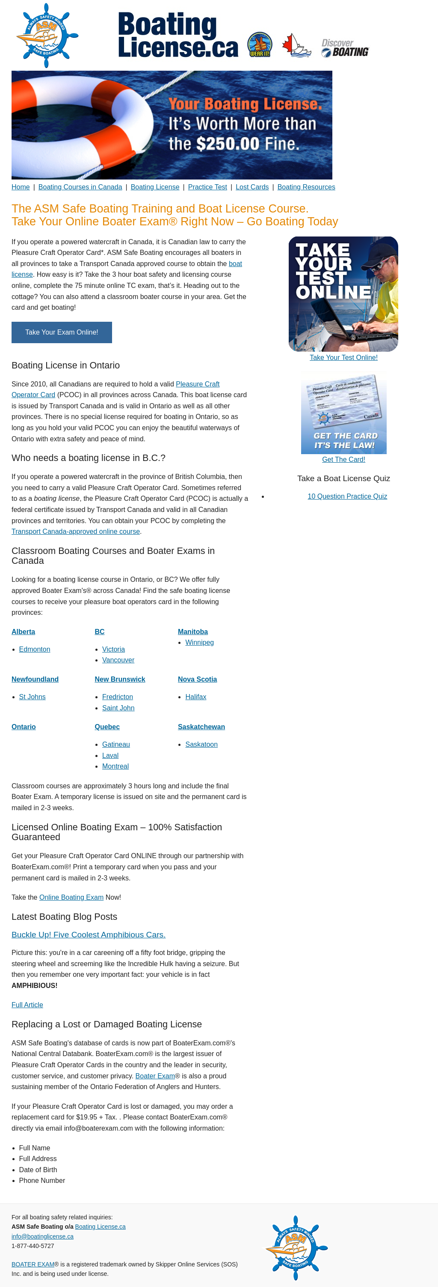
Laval (110, 755)
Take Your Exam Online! (61, 332)
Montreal (115, 766)
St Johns (32, 696)
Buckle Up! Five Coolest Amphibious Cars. (89, 934)
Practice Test (207, 187)
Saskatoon (201, 744)
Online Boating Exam (71, 897)
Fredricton (117, 696)
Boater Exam (155, 1076)
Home (21, 187)
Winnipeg (199, 642)
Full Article (27, 1005)
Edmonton (34, 649)
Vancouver (118, 660)
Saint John (118, 708)
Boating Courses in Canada (80, 187)
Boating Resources (306, 187)
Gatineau (116, 744)
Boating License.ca (100, 1226)
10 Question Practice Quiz (348, 496)
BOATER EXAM (33, 1264)
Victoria (113, 649)
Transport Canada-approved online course (76, 531)
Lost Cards (252, 187)
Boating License (155, 187)
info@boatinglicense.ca (43, 1236)
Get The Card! (343, 459)
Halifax (195, 696)
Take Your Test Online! (344, 357)
